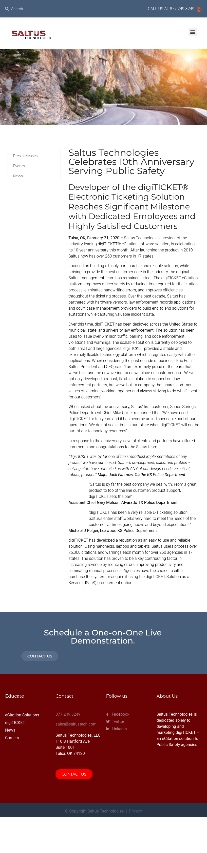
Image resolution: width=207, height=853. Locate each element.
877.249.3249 (182, 8)
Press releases (25, 156)
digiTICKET (15, 722)
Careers (12, 737)
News (18, 176)
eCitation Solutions (22, 715)
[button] (193, 32)
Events (19, 166)
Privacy (135, 811)
